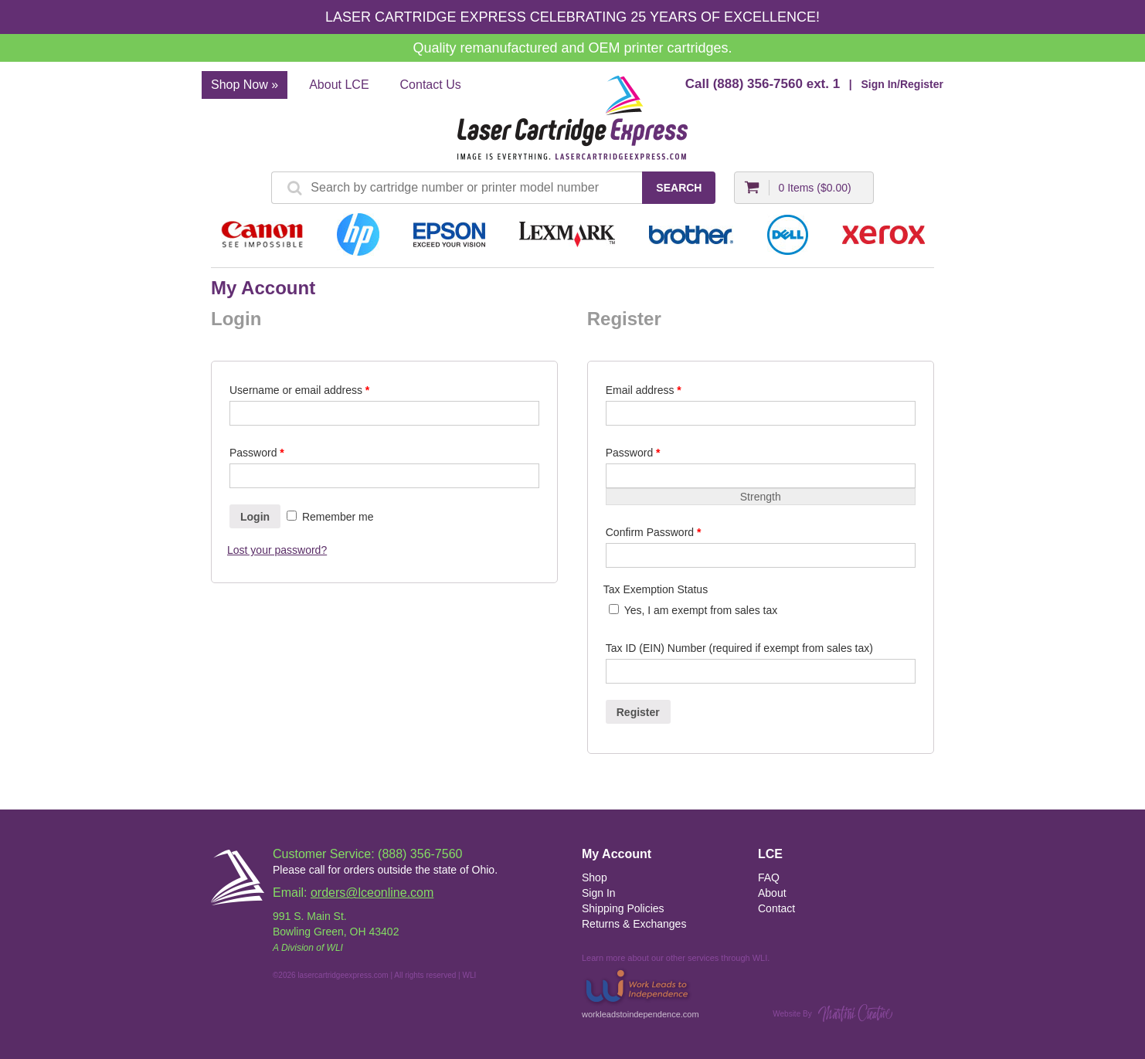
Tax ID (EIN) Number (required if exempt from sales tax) (739, 648)
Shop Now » (244, 84)
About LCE (339, 84)
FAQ (769, 877)
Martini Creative (855, 1013)
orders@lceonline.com (372, 892)
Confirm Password (654, 532)
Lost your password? (277, 550)
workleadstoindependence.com (640, 992)
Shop (594, 877)
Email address (643, 390)
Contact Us (430, 84)
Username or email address (299, 390)
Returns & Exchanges (634, 924)
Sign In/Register (902, 84)
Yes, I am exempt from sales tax (701, 610)
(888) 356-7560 (758, 83)
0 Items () (814, 188)
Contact (776, 908)
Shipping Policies (623, 908)
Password (256, 452)
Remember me (330, 517)
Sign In (599, 893)
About (772, 893)
